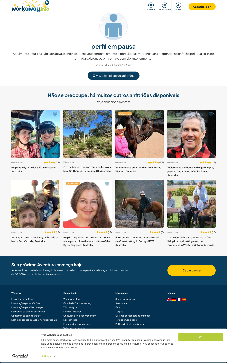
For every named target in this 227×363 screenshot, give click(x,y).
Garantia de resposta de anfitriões (132, 315)
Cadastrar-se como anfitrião (26, 315)
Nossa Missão (70, 319)
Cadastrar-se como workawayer (28, 311)
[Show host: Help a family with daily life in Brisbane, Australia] (35, 134)
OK (201, 337)
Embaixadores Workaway (76, 324)
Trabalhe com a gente (74, 328)
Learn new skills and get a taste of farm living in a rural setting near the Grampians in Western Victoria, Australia (190, 241)
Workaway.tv (70, 307)
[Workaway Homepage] (30, 5)
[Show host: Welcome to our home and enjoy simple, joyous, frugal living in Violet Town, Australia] (191, 134)
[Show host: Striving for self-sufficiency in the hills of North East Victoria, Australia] (35, 204)
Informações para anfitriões (25, 303)
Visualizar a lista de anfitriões (113, 75)
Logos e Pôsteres (72, 311)
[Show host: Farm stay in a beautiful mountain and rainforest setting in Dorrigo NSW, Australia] (139, 204)
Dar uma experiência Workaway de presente (34, 319)
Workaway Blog (71, 298)
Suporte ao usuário (125, 298)
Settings (46, 356)
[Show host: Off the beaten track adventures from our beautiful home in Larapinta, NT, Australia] (87, 134)
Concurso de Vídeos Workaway (79, 315)
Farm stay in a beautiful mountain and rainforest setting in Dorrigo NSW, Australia (137, 241)
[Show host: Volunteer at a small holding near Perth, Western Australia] (139, 134)
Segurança (121, 303)
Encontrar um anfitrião (22, 298)
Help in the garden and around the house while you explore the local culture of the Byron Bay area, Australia (86, 241)
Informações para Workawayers (28, 307)
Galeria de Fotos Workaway (77, 303)
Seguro (119, 311)
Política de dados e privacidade (131, 324)
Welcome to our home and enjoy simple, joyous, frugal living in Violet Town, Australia (190, 171)
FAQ (117, 307)
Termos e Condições (126, 319)
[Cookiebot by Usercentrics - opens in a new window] (20, 356)
